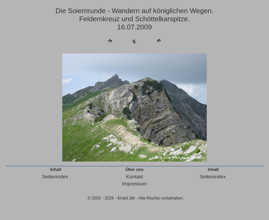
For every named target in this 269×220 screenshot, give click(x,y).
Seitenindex (55, 176)
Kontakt (134, 176)
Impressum (134, 183)
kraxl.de (126, 198)
